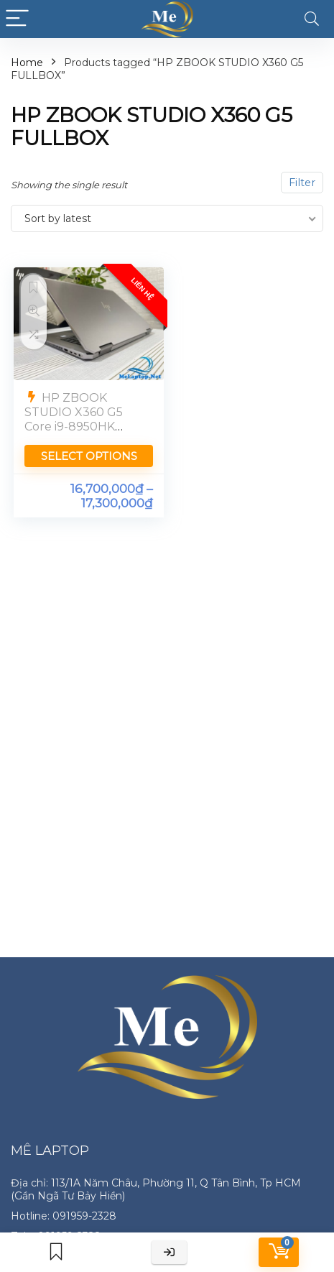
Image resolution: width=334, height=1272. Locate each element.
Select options (89, 456)
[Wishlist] (56, 1252)
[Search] (311, 19)
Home (27, 62)
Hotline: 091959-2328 (63, 1215)
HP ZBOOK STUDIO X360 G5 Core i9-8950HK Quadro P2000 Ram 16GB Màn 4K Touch (83, 426)
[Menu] (17, 19)
